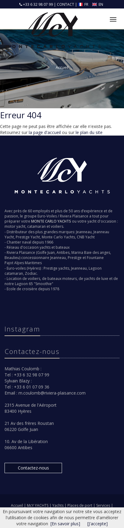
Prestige (75, 257)
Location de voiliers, (24, 278)
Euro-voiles (16, 268)
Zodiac (31, 273)
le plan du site (89, 132)
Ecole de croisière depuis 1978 (33, 288)
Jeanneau (84, 231)
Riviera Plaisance (74, 216)
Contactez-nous (33, 468)
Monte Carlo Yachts (58, 237)
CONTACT (65, 4)
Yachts (58, 505)
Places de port (80, 505)
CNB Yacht (86, 237)
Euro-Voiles (47, 216)
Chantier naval (19, 242)
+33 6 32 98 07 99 (37, 4)
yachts (45, 247)
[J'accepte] (97, 523)
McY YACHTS (38, 505)
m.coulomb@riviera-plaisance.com (52, 393)
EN (97, 4)
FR (83, 4)
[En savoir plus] (65, 523)
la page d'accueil (45, 132)
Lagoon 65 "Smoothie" (34, 283)
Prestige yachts (56, 268)
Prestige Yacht (28, 237)
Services (103, 505)
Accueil (17, 505)
